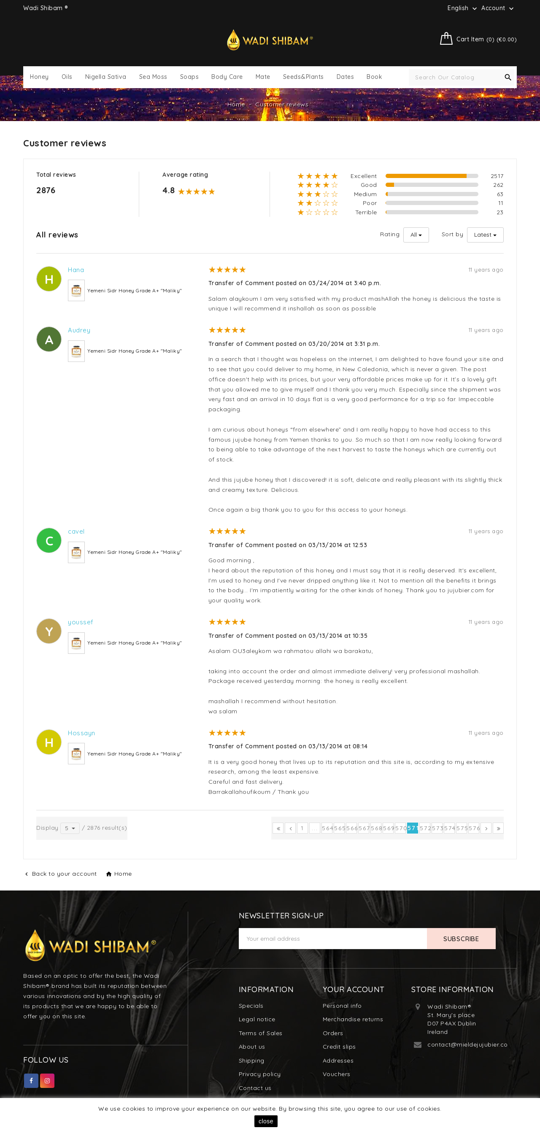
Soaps (189, 77)
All (413, 234)
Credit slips (339, 1046)
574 (449, 828)
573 (437, 828)
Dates (345, 77)
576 (474, 828)
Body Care (227, 77)
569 (388, 828)
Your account (354, 989)
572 (425, 828)
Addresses (338, 1060)
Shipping (252, 1060)
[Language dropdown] (463, 8)
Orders (333, 1033)
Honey (39, 77)
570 (400, 828)
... (315, 828)
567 (364, 828)
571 (413, 828)
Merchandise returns (353, 1019)
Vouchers (337, 1074)
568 (376, 828)
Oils (67, 77)
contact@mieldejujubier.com (470, 1044)
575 (461, 828)
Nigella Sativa (106, 77)
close (266, 1121)
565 (339, 828)
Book (374, 77)
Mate (263, 77)
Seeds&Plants (303, 77)
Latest (482, 234)
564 (327, 828)
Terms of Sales (261, 1033)
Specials (251, 1005)
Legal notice (257, 1019)
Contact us (255, 1088)
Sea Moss (153, 77)
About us (252, 1046)
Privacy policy (260, 1074)
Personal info (342, 1005)
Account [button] (498, 8)
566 (351, 828)
